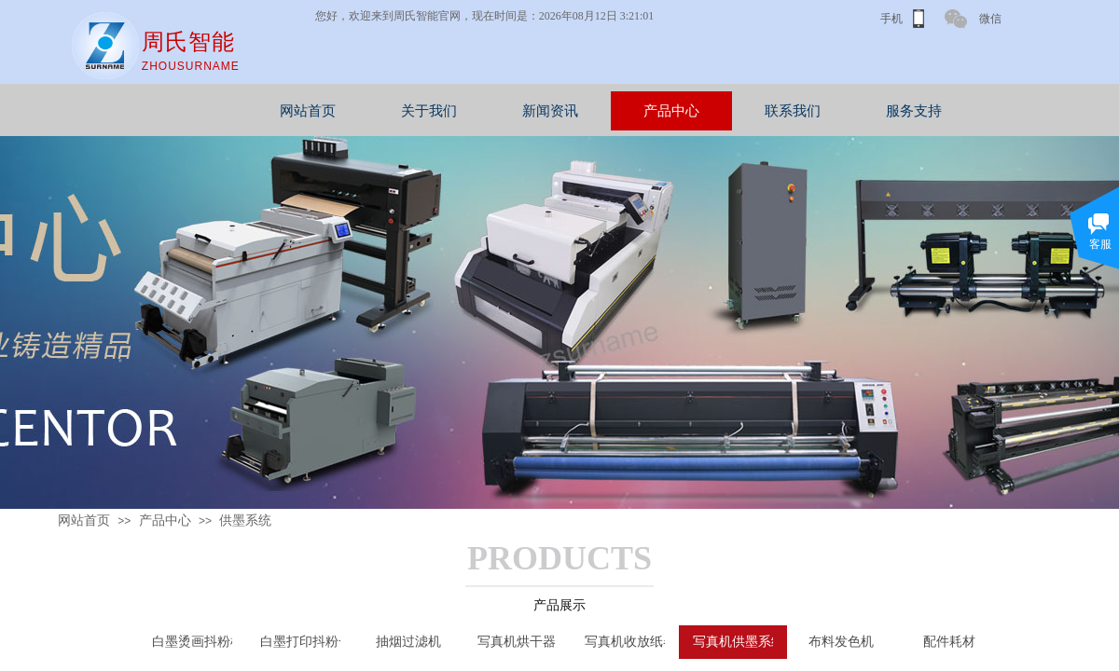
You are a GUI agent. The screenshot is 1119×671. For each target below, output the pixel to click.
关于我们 (525, 110)
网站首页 (404, 110)
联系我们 (889, 110)
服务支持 (1010, 110)
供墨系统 (245, 520)
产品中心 (767, 110)
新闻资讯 (646, 110)
